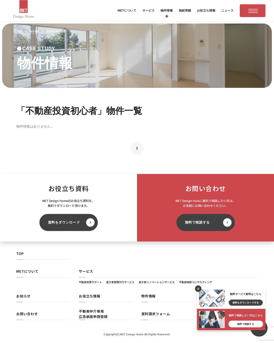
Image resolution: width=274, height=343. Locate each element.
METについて (27, 271)
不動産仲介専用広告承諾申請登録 (93, 314)
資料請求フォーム (155, 313)
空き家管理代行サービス (120, 282)
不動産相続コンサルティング (195, 282)
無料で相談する (197, 222)
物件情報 (148, 296)
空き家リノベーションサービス (157, 282)
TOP (20, 253)
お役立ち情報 (89, 296)
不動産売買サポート (90, 282)
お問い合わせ (27, 313)
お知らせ (23, 296)
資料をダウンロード (64, 222)
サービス (86, 271)
